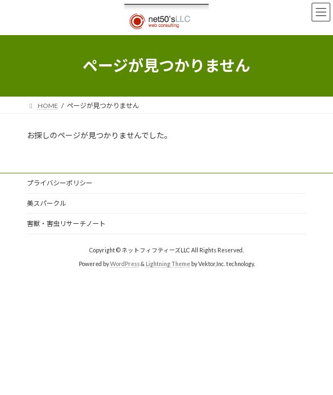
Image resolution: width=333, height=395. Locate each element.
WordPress (125, 264)
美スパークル (46, 203)
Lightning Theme (168, 264)
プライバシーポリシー (60, 183)
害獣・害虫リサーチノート (66, 223)
